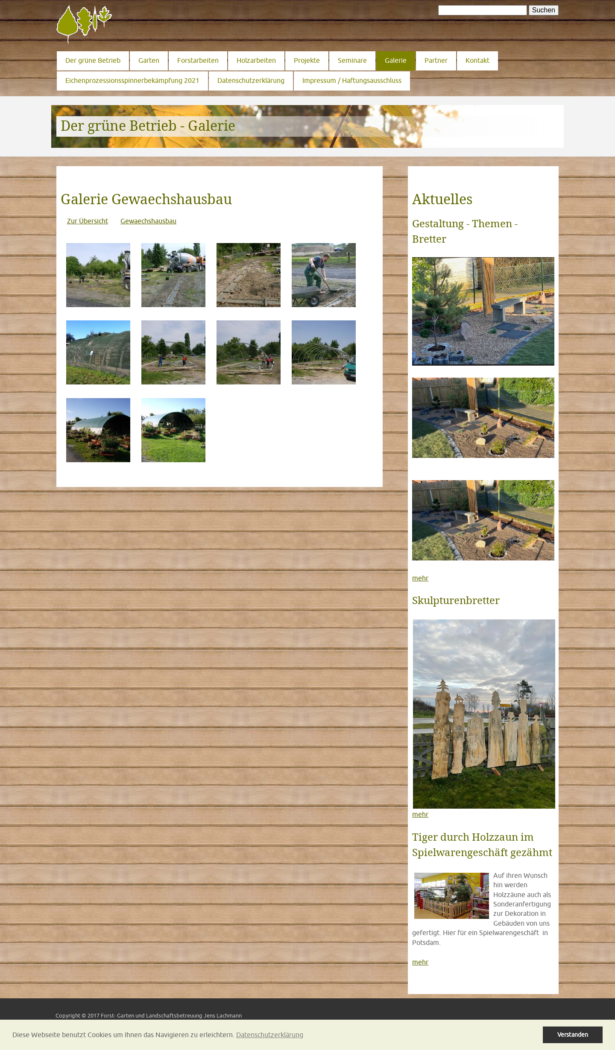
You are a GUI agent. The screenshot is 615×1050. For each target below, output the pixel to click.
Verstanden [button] (572, 1034)
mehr (420, 578)
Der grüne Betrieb (92, 60)
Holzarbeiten (256, 60)
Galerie (396, 60)
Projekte (307, 60)
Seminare (352, 60)
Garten (148, 60)
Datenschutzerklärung (250, 80)
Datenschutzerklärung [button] (269, 1034)
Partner (436, 60)
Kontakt (477, 60)
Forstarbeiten (198, 60)
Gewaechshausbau (148, 221)
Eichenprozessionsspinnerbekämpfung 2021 (132, 80)
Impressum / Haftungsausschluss (351, 80)
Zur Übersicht (87, 221)
